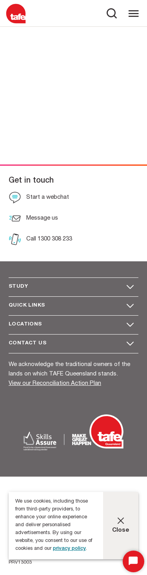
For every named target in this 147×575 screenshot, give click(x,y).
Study (18, 286)
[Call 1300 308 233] (40, 240)
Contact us (27, 343)
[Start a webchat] (39, 198)
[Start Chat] (133, 561)
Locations (25, 324)
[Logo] (16, 23)
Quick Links (27, 305)
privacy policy (69, 548)
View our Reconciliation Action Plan (55, 383)
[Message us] (33, 219)
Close (120, 530)
